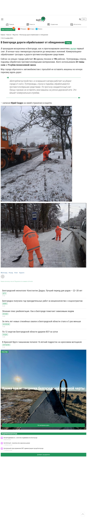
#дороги (21, 273)
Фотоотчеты (76, 24)
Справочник (52, 24)
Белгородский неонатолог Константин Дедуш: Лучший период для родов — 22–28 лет (42, 290)
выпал (73, 48)
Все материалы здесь (43, 425)
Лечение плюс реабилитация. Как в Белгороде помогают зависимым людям (38, 311)
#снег (16, 273)
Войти (84, 19)
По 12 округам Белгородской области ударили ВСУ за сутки (30, 331)
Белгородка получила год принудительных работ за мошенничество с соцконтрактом (42, 301)
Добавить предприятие (43, 454)
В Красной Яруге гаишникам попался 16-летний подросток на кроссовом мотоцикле (42, 342)
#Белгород (4, 273)
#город (11, 273)
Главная (10, 24)
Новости (31, 24)
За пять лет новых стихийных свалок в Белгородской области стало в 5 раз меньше (41, 321)
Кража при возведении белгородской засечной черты (43, 388)
